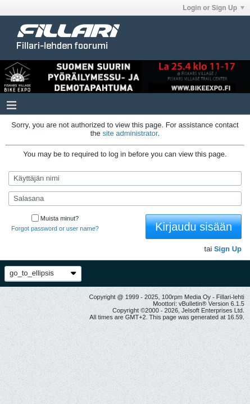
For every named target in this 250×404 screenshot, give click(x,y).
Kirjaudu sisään (193, 227)
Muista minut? (55, 218)
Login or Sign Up (213, 8)
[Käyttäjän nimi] (125, 178)
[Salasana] (125, 198)
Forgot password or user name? (55, 228)
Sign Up (228, 249)
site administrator (129, 133)
